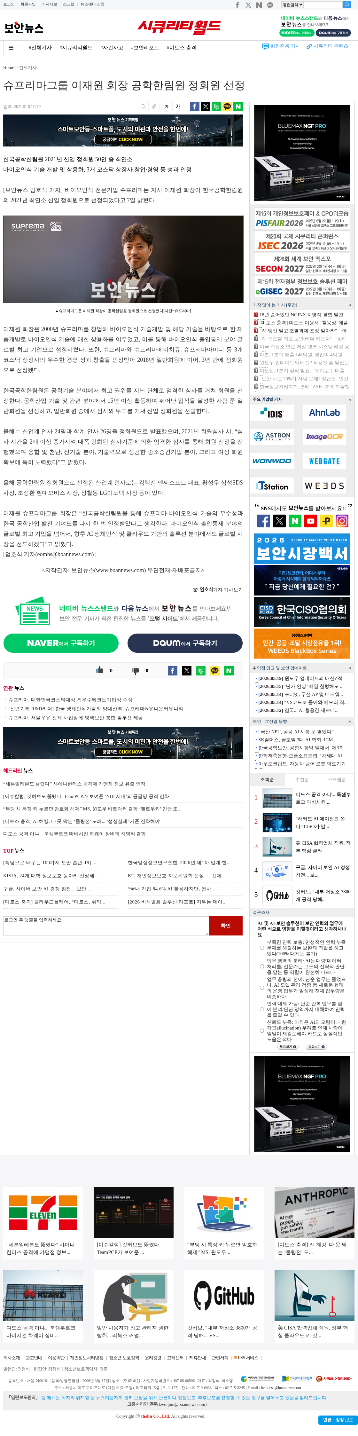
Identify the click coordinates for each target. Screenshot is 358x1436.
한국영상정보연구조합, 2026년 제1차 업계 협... (179, 862)
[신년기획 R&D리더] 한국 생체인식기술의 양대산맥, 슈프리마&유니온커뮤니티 (95, 708)
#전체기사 (40, 47)
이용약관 (56, 1357)
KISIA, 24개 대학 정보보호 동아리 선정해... (50, 875)
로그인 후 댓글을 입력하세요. (106, 925)
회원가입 (28, 4)
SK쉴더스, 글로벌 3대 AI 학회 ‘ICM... (297, 739)
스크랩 (68, 4)
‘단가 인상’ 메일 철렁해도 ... (300, 686)
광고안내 (34, 1357)
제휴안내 (197, 1357)
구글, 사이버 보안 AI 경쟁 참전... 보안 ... (47, 888)
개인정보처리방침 (86, 1357)
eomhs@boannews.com (64, 554)
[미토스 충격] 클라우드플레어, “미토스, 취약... (54, 901)
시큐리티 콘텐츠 (331, 46)
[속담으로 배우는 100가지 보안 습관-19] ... (50, 862)
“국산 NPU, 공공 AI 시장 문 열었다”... (297, 731)
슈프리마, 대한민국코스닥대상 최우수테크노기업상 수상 (70, 699)
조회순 (267, 779)
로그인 (9, 4)
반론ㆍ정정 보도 (338, 1420)
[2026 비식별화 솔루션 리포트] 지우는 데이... (177, 901)
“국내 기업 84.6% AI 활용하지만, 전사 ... (172, 888)
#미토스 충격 (181, 47)
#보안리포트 (145, 47)
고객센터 (175, 1357)
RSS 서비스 (248, 1357)
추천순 (302, 779)
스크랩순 (337, 779)
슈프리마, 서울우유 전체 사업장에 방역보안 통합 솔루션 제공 (75, 717)
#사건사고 (111, 47)
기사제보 (49, 4)
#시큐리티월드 (76, 47)
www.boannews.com (120, 570)
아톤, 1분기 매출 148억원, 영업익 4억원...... (304, 354)
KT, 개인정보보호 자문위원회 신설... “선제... (177, 875)
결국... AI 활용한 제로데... (298, 710)
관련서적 (220, 1357)
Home (8, 67)
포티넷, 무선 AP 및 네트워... (300, 694)
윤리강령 (153, 1357)
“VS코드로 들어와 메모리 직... (303, 702)
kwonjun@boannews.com (182, 1404)
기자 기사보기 (218, 589)
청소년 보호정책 (124, 1357)
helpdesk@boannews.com (281, 1387)
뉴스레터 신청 (93, 4)
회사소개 (11, 1357)
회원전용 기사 (285, 46)
